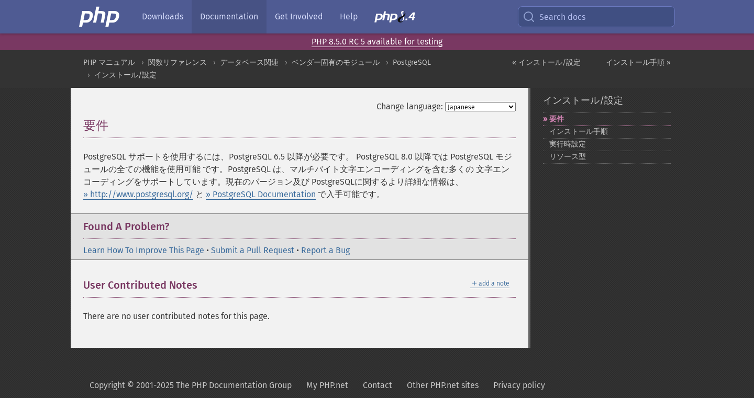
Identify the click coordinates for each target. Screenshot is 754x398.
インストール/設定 (125, 75)
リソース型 (567, 156)
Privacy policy (519, 385)
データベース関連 (249, 62)
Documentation (229, 16)
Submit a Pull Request (252, 250)
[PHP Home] (100, 16)
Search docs (554, 16)
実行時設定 (567, 144)
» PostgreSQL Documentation (261, 194)
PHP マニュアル (109, 62)
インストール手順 (578, 131)
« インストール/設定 (546, 62)
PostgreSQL (412, 62)
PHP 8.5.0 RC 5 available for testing (377, 42)
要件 (556, 119)
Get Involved (299, 16)
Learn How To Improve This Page (143, 250)
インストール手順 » (638, 62)
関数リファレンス (177, 62)
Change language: (409, 106)
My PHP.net (327, 385)
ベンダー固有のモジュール (336, 62)
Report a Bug (325, 250)
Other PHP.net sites (443, 385)
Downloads (162, 16)
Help (349, 16)
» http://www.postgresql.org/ (138, 194)
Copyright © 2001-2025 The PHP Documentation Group (191, 385)
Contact (377, 385)
